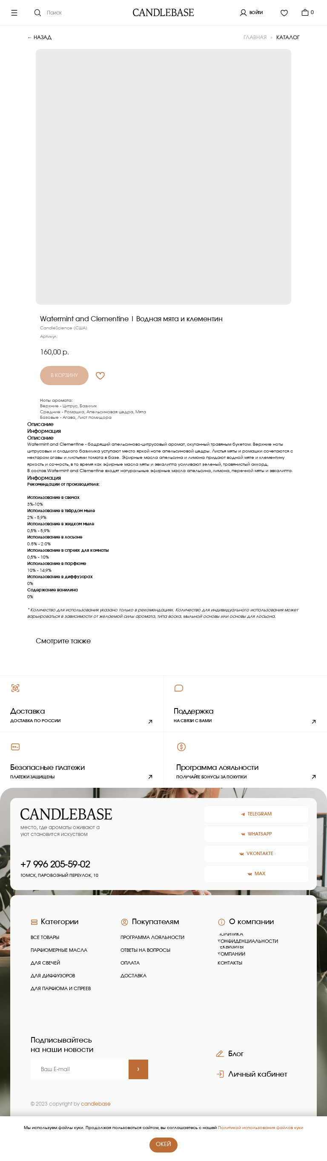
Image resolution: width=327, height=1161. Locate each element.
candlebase (96, 1103)
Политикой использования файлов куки (260, 1128)
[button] (245, 703)
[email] (80, 1069)
